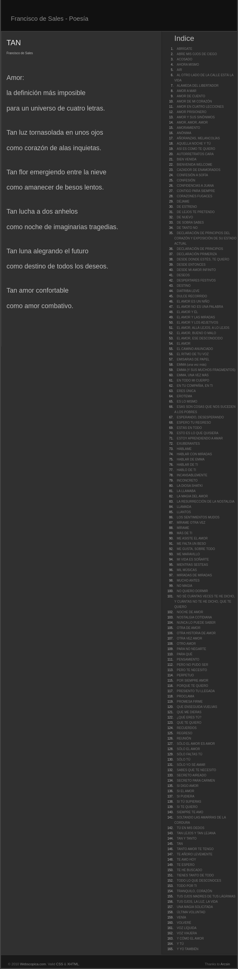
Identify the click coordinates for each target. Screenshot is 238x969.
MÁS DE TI (184, 533)
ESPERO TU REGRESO (194, 422)
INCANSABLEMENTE (192, 475)
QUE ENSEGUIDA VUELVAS (197, 707)
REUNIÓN (184, 738)
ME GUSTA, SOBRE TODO (196, 549)
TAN (180, 843)
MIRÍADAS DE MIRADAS (194, 575)
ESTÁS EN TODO (189, 428)
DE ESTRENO (187, 206)
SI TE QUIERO (187, 807)
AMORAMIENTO (188, 127)
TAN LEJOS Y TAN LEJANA (196, 833)
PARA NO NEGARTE (191, 649)
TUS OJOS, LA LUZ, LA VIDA (197, 901)
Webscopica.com (33, 964)
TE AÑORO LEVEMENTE (194, 854)
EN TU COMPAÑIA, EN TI (195, 385)
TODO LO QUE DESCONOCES (199, 880)
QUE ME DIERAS (189, 712)
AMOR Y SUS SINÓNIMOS (195, 117)
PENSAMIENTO (188, 659)
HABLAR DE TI (187, 464)
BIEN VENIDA (186, 159)
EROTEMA (184, 396)
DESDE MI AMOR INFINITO (196, 270)
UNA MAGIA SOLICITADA (195, 907)
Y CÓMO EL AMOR (190, 938)
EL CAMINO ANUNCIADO (195, 349)
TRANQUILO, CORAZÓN (194, 891)
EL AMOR (183, 343)
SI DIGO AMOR (187, 786)
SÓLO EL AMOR (188, 749)
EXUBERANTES (188, 443)
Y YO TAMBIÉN (187, 949)
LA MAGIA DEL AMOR (192, 496)
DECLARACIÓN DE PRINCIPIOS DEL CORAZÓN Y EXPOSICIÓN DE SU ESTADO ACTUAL (205, 238)
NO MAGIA (184, 585)
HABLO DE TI (186, 470)
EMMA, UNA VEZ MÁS (193, 375)
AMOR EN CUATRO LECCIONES (200, 106)
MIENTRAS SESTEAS (192, 564)
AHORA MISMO (188, 64)
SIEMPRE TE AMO (190, 812)
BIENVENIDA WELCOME (194, 164)
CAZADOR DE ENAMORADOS (198, 170)
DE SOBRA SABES (190, 222)
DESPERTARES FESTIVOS (196, 280)
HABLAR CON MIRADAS (194, 454)
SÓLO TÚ (183, 759)
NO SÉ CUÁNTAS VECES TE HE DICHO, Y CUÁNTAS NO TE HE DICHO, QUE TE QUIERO (204, 602)
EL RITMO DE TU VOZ (193, 354)
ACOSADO (184, 59)
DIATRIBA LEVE (188, 291)
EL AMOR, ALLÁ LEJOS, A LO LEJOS (203, 328)
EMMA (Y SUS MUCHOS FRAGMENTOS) (206, 370)
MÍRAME (183, 528)
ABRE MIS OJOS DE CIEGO (197, 54)
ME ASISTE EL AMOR (192, 538)
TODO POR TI (187, 886)
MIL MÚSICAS (187, 570)
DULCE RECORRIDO (192, 296)
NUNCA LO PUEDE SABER (196, 622)
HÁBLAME (184, 449)
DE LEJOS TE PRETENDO (195, 212)
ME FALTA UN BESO (191, 543)
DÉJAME (183, 201)
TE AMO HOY (186, 859)
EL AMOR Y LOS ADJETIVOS (197, 322)
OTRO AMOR (186, 643)
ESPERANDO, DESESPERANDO (200, 417)
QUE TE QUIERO (189, 722)
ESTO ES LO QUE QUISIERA (197, 433)
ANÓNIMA (184, 133)
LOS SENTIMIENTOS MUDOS (198, 517)
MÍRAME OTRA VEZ (191, 522)
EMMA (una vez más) (191, 364)
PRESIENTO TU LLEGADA (195, 691)
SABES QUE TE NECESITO (196, 770)
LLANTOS (184, 512)
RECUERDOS (186, 728)
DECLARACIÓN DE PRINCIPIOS (200, 249)
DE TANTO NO (187, 227)
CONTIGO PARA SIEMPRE (196, 191)
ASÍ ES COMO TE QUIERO (196, 149)
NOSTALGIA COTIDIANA (194, 617)
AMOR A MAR (186, 91)
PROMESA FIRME (189, 701)
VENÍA (181, 917)
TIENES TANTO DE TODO (195, 875)
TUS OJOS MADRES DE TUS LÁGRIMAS (206, 896)
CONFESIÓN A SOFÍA (192, 175)
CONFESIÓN (186, 180)
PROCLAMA (185, 696)
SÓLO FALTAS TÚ (189, 754)
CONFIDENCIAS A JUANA (195, 185)
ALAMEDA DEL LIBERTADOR (197, 85)
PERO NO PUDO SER (192, 664)
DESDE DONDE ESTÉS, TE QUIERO (203, 259)
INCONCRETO (187, 480)
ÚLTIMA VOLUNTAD (191, 912)
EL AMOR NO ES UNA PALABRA (200, 306)
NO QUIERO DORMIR (192, 591)
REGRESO (184, 733)
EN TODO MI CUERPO (193, 380)
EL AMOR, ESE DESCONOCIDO (200, 338)
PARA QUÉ (184, 654)
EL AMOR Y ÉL (187, 312)
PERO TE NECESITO (192, 670)
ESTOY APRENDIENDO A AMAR (200, 438)
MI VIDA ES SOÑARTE (193, 559)
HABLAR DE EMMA (190, 459)
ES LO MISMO (187, 401)
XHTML (73, 964)
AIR (179, 70)
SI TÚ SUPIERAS (189, 801)
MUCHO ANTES (188, 580)
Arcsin (225, 964)
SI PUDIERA (185, 796)
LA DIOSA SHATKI (189, 485)
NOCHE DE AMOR (190, 612)
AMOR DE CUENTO (191, 96)
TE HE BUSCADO (189, 870)
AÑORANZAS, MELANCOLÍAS (198, 138)
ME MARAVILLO (188, 554)
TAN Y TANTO (186, 838)
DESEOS (183, 275)
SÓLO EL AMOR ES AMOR (196, 743)
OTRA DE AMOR (188, 628)
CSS (59, 964)
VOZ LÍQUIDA (186, 928)
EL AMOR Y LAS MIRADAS (196, 317)
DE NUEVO (185, 217)
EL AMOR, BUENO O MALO (196, 333)
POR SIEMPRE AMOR (192, 680)
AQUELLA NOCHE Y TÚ (194, 143)
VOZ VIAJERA (187, 933)
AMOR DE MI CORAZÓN (194, 101)
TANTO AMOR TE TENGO (195, 849)
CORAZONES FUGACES (194, 196)
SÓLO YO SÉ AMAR (191, 764)
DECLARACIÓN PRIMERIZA (197, 254)
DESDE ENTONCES (191, 264)
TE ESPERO (185, 864)
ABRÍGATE (184, 48)
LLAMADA (184, 507)
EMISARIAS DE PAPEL (193, 359)
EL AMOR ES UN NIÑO (193, 301)
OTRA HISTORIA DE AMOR (196, 633)
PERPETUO (185, 675)
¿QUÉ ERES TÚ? (189, 717)
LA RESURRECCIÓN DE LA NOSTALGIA (205, 501)
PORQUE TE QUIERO (192, 685)
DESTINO (183, 285)
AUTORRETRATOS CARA (195, 154)
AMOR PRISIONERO (191, 112)
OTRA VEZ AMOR (189, 638)
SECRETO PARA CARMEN (196, 780)
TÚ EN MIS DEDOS (190, 828)
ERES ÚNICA (186, 391)
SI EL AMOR (185, 791)
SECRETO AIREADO (191, 775)
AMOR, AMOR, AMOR (192, 122)
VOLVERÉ (184, 922)
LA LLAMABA (186, 491)
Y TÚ (180, 943)
